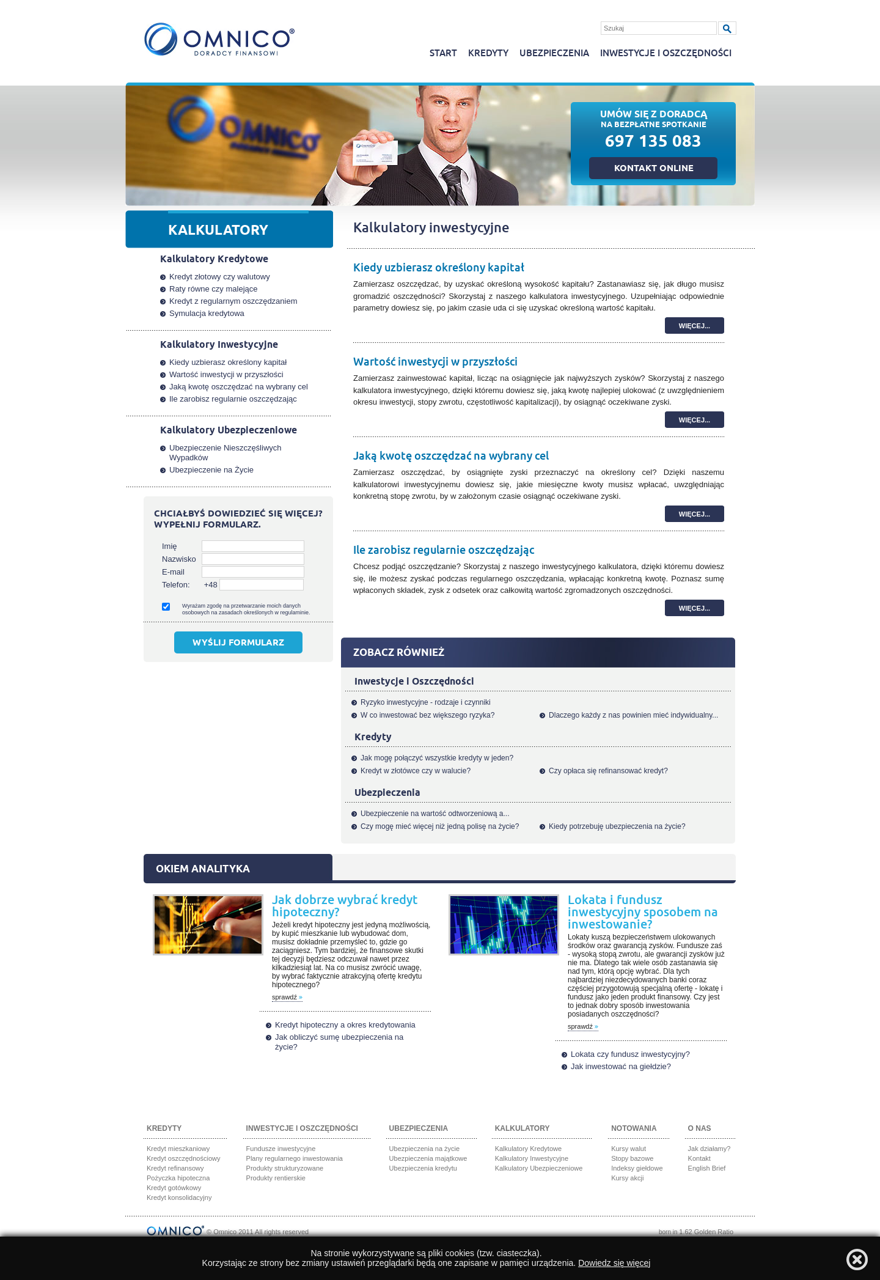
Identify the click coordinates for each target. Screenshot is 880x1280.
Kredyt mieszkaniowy (178, 1148)
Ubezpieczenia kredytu (423, 1168)
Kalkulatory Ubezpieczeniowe (539, 1168)
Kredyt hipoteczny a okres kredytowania (345, 1024)
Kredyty (488, 53)
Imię (169, 546)
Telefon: (176, 584)
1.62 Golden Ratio (706, 1231)
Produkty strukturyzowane (285, 1168)
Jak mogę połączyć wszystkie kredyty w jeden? (437, 758)
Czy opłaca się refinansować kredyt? (608, 771)
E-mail (173, 571)
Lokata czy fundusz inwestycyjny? (630, 1054)
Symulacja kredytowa (206, 313)
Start (443, 53)
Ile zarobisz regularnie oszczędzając (443, 550)
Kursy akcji (627, 1178)
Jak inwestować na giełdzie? (621, 1066)
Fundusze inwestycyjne (281, 1148)
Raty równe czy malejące (213, 288)
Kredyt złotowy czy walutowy (219, 276)
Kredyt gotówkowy (174, 1187)
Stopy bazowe (632, 1158)
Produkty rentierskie (276, 1178)
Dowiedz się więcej (614, 1263)
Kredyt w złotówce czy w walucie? (416, 771)
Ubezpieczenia (554, 53)
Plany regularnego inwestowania (294, 1158)
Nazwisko (179, 559)
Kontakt (699, 1158)
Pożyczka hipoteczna (178, 1178)
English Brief (707, 1168)
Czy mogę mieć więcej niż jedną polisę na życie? (440, 826)
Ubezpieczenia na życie (424, 1148)
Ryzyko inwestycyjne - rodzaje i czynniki (426, 702)
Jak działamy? (709, 1148)
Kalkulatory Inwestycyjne (531, 1158)
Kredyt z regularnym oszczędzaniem (233, 301)
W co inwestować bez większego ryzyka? (427, 715)
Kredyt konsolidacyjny (179, 1197)
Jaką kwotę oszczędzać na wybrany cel (451, 456)
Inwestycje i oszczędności (666, 53)
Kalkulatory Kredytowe (528, 1148)
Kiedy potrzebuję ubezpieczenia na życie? (617, 826)
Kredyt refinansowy (175, 1168)
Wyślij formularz (238, 643)
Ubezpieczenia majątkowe (428, 1158)
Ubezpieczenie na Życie (211, 469)
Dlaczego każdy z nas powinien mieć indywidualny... (633, 715)
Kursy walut (628, 1148)
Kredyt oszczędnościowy (183, 1158)
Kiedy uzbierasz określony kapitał (438, 268)
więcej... (694, 325)
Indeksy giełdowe (636, 1168)
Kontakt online (654, 169)
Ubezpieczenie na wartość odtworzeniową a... (435, 813)
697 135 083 (653, 143)
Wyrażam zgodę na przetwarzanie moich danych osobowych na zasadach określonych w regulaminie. (246, 609)
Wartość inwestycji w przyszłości (435, 362)
